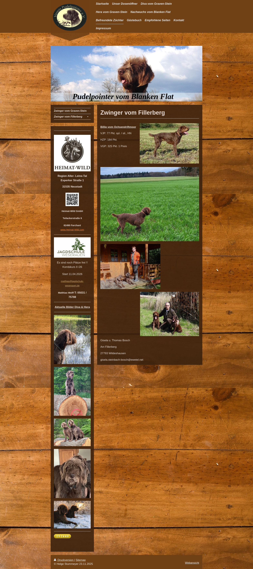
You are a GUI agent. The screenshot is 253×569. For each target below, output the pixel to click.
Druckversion (64, 560)
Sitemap (81, 560)
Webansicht (192, 562)
